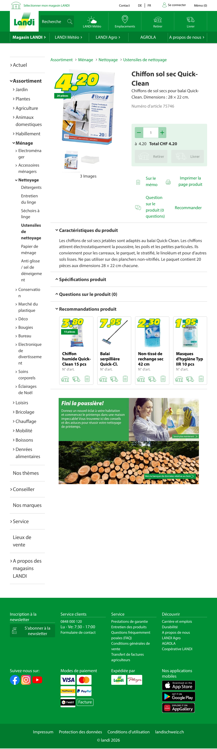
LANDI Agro (106, 37)
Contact (124, 6)
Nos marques (27, 505)
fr (149, 6)
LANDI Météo (67, 37)
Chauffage (26, 421)
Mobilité (24, 430)
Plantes (23, 99)
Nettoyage (28, 180)
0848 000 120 (71, 621)
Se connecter (177, 5)
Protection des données (80, 732)
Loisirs (22, 402)
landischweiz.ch (169, 732)
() (200, 6)
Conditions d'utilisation (128, 732)
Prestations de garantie (129, 621)
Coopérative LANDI (177, 648)
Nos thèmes (26, 473)
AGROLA (148, 37)
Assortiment (27, 80)
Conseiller (24, 489)
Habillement (28, 133)
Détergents (31, 187)
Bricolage (25, 412)
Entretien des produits (129, 626)
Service (21, 521)
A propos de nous (185, 37)
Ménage (24, 143)
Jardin (22, 89)
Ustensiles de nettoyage (145, 60)
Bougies (25, 327)
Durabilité (170, 626)
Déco (23, 319)
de (140, 6)
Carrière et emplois (177, 621)
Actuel (20, 64)
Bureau (24, 336)
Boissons (24, 440)
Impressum (43, 732)
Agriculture (27, 108)
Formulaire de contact (78, 632)
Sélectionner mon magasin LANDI (47, 6)
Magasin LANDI (27, 37)
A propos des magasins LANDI (27, 568)
